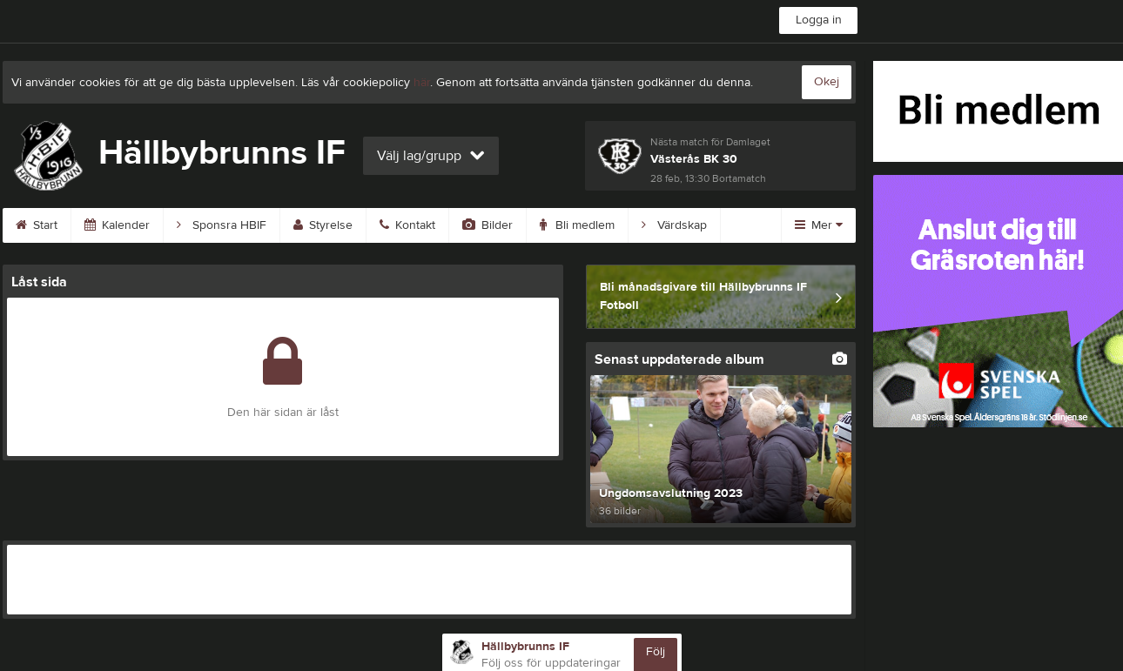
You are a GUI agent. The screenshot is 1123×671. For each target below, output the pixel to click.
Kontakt (407, 225)
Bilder (487, 225)
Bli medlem (577, 225)
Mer (819, 225)
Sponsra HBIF (221, 225)
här (422, 83)
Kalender (117, 225)
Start (36, 225)
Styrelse (323, 225)
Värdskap (674, 225)
